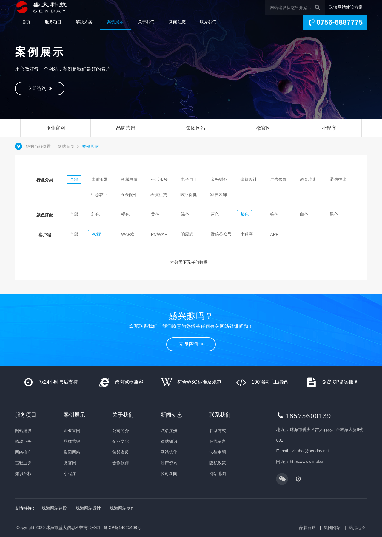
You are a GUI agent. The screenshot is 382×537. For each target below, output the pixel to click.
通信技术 (338, 179)
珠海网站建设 (54, 508)
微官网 (263, 128)
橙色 (125, 214)
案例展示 (115, 21)
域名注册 (169, 430)
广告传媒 (278, 179)
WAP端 (128, 234)
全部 (74, 179)
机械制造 (129, 179)
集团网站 (195, 128)
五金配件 (129, 194)
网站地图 (217, 473)
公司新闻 (169, 473)
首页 (26, 21)
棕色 (274, 214)
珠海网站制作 (122, 508)
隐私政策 (217, 462)
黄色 (155, 214)
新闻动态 (177, 21)
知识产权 (23, 473)
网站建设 (23, 430)
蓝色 (215, 214)
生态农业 (99, 194)
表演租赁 (158, 194)
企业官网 (55, 128)
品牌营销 (125, 128)
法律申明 (217, 452)
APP (274, 234)
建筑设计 (248, 179)
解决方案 (84, 21)
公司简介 (120, 430)
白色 (304, 214)
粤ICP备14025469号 (122, 527)
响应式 (187, 234)
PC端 (96, 234)
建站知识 (169, 441)
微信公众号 (221, 234)
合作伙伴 (120, 462)
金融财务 (219, 179)
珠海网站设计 (88, 508)
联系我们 (208, 21)
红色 (95, 214)
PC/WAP (159, 234)
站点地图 (357, 527)
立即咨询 (39, 88)
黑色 (334, 214)
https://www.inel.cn (307, 461)
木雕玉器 (99, 179)
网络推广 (23, 452)
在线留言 (217, 441)
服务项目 (53, 21)
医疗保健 (188, 194)
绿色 (185, 214)
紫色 (244, 214)
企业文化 (120, 441)
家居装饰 (218, 194)
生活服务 (159, 179)
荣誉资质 (120, 452)
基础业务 (23, 462)
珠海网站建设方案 (346, 7)
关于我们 (146, 21)
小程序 (329, 128)
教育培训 (308, 179)
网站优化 (169, 452)
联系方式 (217, 430)
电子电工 (189, 179)
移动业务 (23, 441)
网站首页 (66, 146)
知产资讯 (169, 462)
